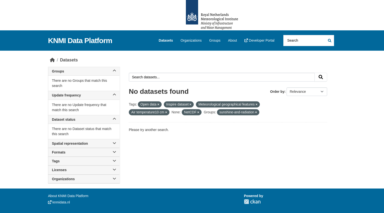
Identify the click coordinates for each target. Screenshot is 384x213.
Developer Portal (259, 40)
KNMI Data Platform (80, 40)
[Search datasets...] (308, 40)
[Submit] (329, 40)
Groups (214, 40)
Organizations (191, 40)
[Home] (52, 60)
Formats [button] (84, 152)
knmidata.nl (59, 202)
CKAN (252, 201)
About (232, 40)
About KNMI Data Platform (68, 196)
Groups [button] (84, 71)
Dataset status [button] (84, 119)
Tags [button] (84, 161)
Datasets (166, 40)
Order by (277, 92)
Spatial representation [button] (84, 143)
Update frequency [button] (84, 95)
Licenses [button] (84, 170)
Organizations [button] (84, 179)
